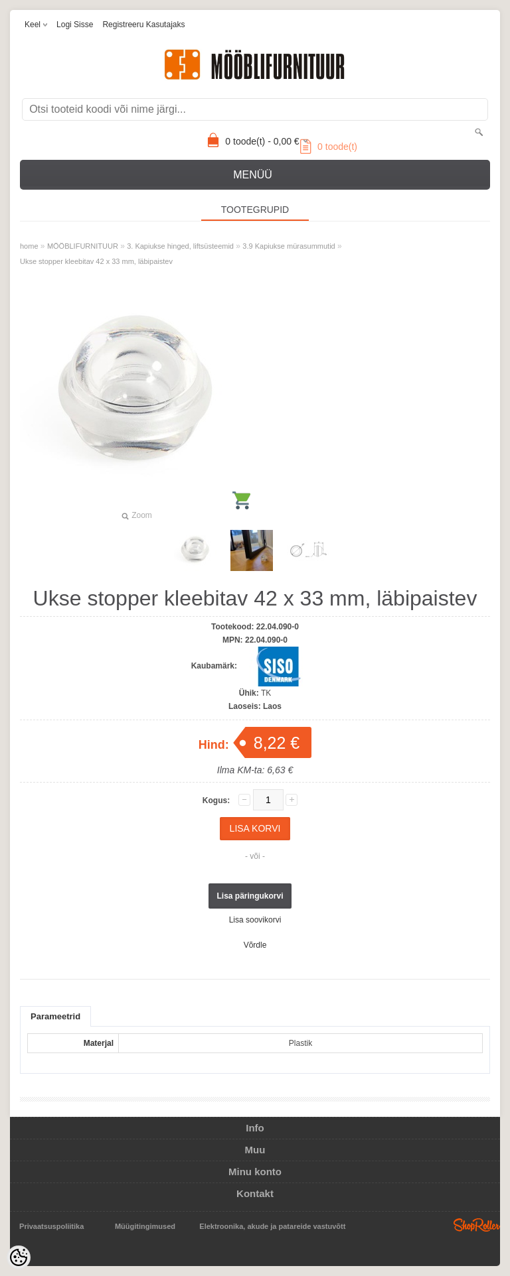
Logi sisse (74, 24)
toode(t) (328, 146)
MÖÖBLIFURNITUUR (82, 246)
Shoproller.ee (477, 1225)
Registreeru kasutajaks (143, 24)
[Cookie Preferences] (19, 1257)
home (29, 246)
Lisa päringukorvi (249, 896)
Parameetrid (55, 1016)
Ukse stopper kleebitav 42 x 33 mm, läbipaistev (96, 261)
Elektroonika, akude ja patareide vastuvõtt (272, 1226)
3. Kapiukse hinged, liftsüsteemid (180, 246)
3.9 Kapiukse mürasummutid (288, 246)
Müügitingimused (145, 1226)
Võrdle (255, 945)
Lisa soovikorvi (255, 920)
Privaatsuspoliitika (51, 1226)
